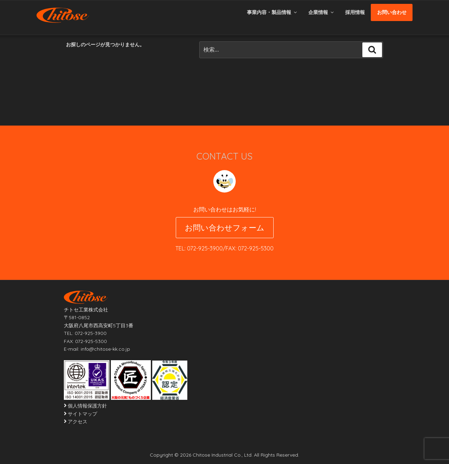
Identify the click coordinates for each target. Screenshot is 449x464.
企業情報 (321, 12)
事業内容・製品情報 (272, 12)
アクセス (77, 421)
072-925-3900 (205, 248)
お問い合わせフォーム (224, 228)
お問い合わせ (392, 12)
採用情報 (355, 12)
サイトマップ (82, 414)
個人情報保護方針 (87, 406)
